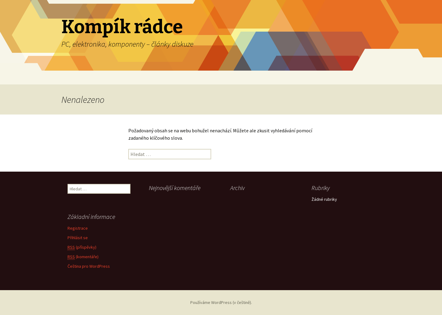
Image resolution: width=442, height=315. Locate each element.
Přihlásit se (78, 237)
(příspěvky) (82, 247)
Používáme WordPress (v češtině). (221, 302)
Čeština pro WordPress (89, 266)
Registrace (78, 228)
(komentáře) (83, 257)
